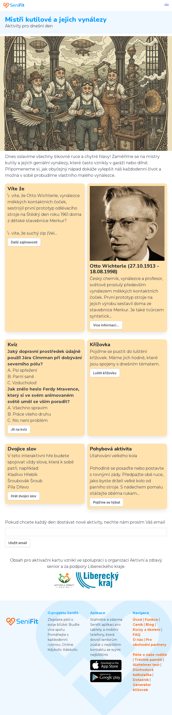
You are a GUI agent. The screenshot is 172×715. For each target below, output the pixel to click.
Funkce (151, 620)
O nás (138, 640)
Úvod (137, 620)
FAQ (136, 635)
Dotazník (141, 680)
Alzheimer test (146, 665)
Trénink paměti (148, 660)
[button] (166, 5)
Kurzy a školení (146, 630)
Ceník (138, 625)
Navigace (141, 613)
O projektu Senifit (63, 613)
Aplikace (97, 613)
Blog (150, 625)
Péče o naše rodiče (150, 655)
